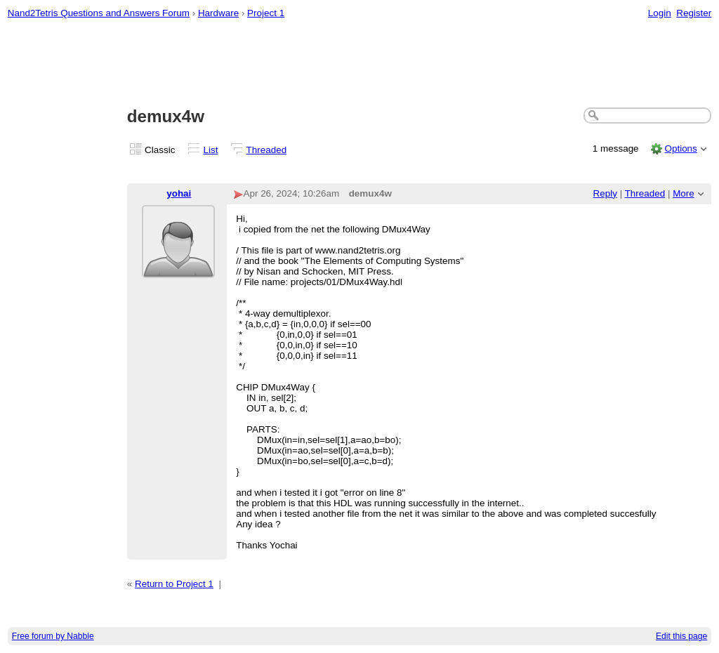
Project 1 (265, 13)
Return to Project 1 (174, 584)
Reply (605, 193)
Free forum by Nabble (53, 636)
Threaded (266, 150)
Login (659, 13)
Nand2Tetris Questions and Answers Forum (99, 13)
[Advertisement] (360, 63)
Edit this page (681, 636)
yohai (178, 193)
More (683, 193)
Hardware (218, 13)
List (211, 150)
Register (693, 13)
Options (680, 148)
